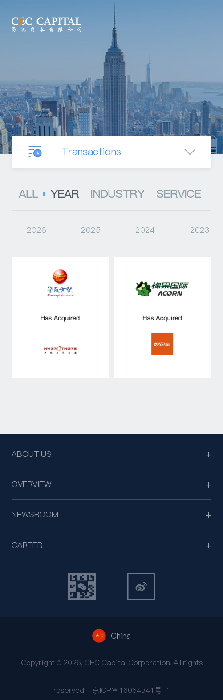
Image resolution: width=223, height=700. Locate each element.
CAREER (27, 545)
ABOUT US (32, 454)
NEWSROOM (35, 514)
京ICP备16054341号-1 (131, 690)
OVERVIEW (31, 484)
